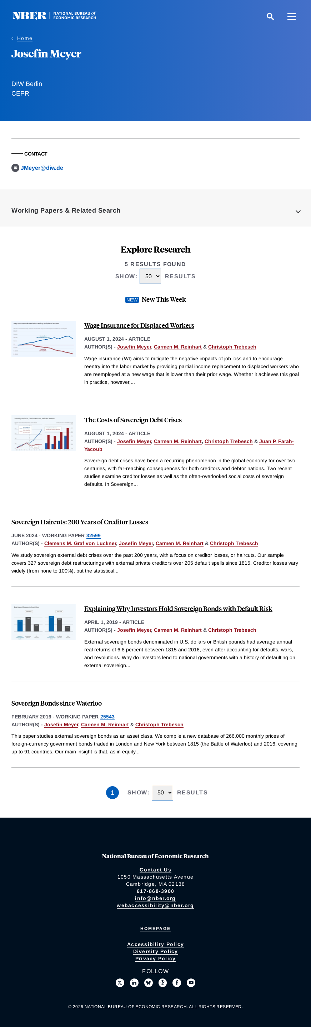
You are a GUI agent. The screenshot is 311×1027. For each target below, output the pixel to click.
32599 (93, 535)
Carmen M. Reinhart (178, 347)
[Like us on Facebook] (176, 982)
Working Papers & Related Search (66, 210)
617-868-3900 (155, 891)
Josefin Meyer (134, 347)
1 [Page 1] (112, 792)
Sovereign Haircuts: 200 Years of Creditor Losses (79, 521)
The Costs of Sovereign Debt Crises (133, 419)
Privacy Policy (155, 958)
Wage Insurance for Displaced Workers (139, 325)
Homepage (155, 928)
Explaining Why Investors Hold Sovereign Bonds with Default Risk (178, 608)
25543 (107, 717)
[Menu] (292, 16)
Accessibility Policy (155, 944)
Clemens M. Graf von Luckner (80, 543)
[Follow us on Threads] (163, 982)
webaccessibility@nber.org (155, 905)
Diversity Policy (155, 951)
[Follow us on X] (120, 982)
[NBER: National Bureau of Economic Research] (60, 18)
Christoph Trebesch (232, 347)
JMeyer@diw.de (42, 168)
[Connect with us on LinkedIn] (134, 982)
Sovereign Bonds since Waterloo (56, 702)
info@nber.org (155, 898)
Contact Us (155, 870)
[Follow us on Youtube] (191, 982)
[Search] (270, 16)
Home (24, 38)
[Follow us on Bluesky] (148, 982)
